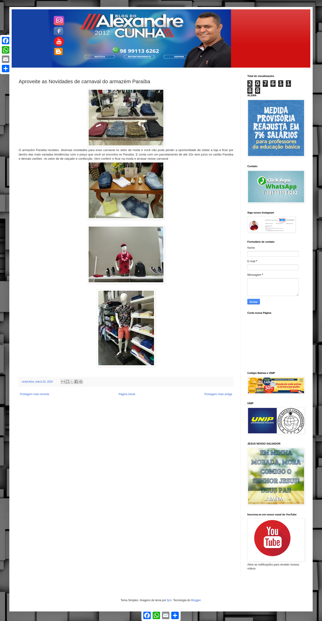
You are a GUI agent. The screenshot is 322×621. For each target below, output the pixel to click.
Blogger (196, 600)
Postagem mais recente (34, 394)
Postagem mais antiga (218, 394)
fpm (169, 600)
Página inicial (127, 394)
